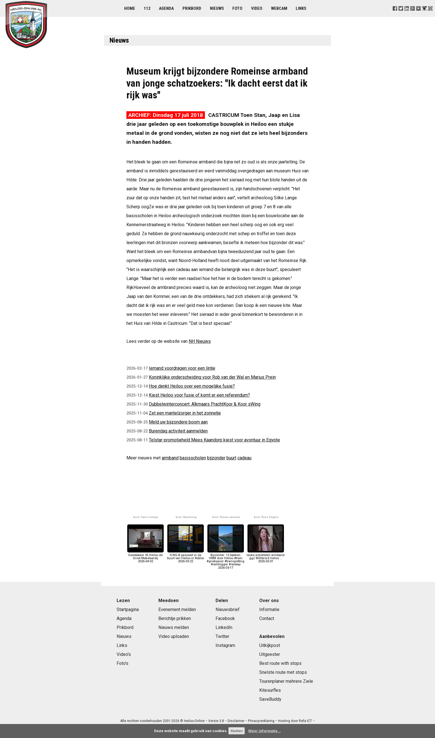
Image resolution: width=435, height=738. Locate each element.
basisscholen (193, 458)
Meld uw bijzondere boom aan (178, 422)
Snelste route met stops (283, 672)
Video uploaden (173, 636)
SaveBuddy (270, 699)
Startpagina (128, 609)
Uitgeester (269, 654)
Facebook (225, 618)
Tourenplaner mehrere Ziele (286, 681)
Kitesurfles (270, 690)
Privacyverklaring (261, 721)
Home (129, 8)
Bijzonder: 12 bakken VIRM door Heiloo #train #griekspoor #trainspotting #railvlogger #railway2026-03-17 (225, 560)
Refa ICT (305, 721)
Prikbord (191, 8)
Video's (124, 654)
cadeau (244, 458)
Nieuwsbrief (228, 609)
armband (170, 458)
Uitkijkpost (269, 645)
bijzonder (216, 458)
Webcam (279, 8)
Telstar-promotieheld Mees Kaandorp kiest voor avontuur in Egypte (214, 440)
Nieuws (217, 8)
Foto (237, 8)
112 (147, 8)
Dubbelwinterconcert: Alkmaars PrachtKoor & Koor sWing (204, 404)
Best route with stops (280, 663)
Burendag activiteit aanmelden (178, 431)
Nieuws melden (173, 627)
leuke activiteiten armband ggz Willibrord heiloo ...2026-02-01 (265, 556)
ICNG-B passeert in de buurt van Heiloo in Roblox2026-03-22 (185, 556)
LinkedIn (224, 627)
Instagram (225, 645)
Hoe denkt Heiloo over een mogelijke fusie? (192, 386)
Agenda (166, 8)
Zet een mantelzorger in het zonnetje (185, 413)
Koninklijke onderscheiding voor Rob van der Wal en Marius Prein (212, 377)
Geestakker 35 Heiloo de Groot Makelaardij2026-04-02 (145, 556)
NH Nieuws (200, 341)
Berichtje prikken (174, 618)
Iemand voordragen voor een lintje (182, 368)
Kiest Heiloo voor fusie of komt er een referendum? (199, 395)
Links (301, 8)
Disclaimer (236, 721)
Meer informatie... (264, 731)
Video (256, 8)
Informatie (269, 609)
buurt (231, 458)
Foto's (122, 663)
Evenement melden (177, 609)
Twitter (222, 636)
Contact (266, 618)
